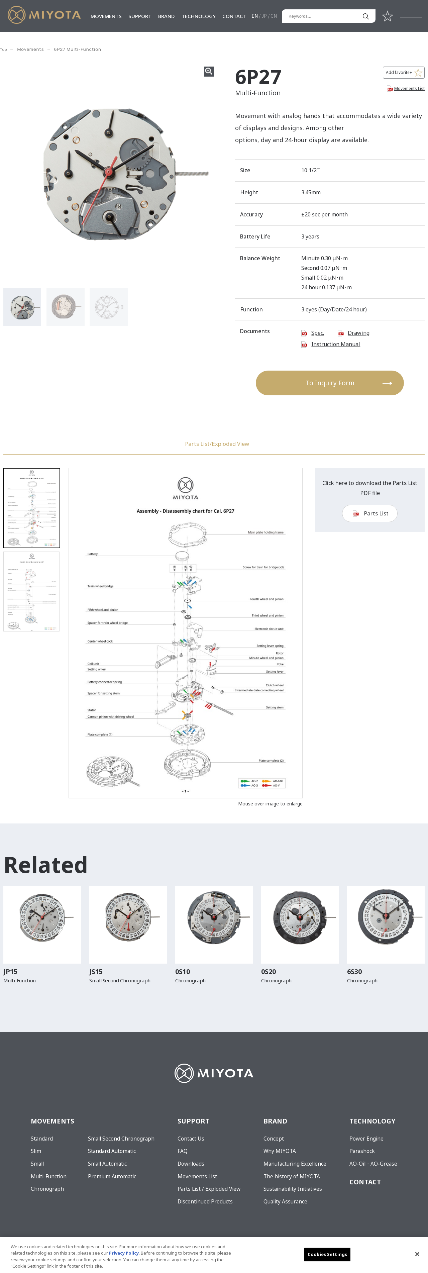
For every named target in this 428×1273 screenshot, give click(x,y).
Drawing (358, 332)
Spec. (317, 332)
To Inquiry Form (330, 383)
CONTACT (234, 16)
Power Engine (366, 1138)
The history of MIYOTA (291, 1176)
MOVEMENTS (106, 16)
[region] (214, 1255)
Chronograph (47, 1188)
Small (37, 1163)
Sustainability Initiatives (292, 1188)
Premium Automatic (112, 1176)
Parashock (362, 1151)
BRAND (166, 16)
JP (264, 15)
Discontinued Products (205, 1201)
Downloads (191, 1163)
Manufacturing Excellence (294, 1163)
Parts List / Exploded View (209, 1188)
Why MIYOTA (279, 1151)
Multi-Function (49, 1176)
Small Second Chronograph (121, 1138)
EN (254, 15)
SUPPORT (139, 16)
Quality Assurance (285, 1201)
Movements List (409, 88)
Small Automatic (107, 1163)
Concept (273, 1138)
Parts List (376, 522)
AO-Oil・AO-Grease (373, 1163)
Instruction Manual (335, 344)
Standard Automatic (112, 1151)
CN (274, 15)
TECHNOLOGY (199, 16)
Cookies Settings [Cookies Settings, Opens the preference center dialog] (327, 1254)
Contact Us (191, 1138)
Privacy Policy (124, 1253)
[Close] (417, 1254)
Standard (42, 1138)
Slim (36, 1151)
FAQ (183, 1151)
